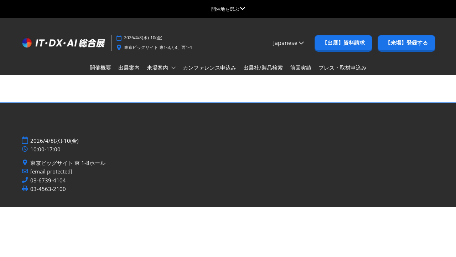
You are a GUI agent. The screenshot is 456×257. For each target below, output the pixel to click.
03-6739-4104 (48, 180)
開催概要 (100, 67)
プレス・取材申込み (342, 67)
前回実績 (300, 67)
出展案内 (129, 67)
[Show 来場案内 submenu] (173, 67)
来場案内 (158, 67)
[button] (343, 43)
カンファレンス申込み (209, 67)
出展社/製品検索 (263, 67)
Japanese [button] (288, 43)
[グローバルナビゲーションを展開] (228, 9)
